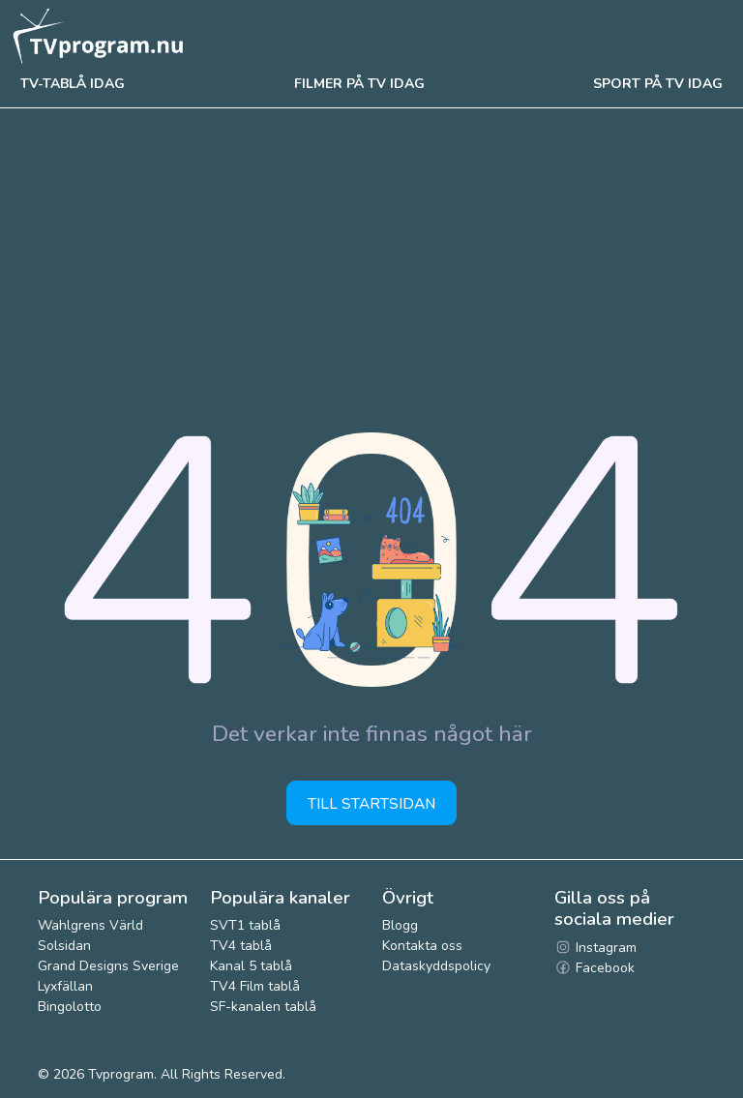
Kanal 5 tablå (251, 966)
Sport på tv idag (658, 83)
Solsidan (64, 945)
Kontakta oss (422, 945)
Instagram (595, 947)
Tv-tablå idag (72, 83)
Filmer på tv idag (359, 83)
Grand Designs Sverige (108, 966)
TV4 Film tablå (255, 986)
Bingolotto (70, 1006)
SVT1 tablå (245, 925)
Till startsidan (371, 803)
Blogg (400, 925)
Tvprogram (121, 1074)
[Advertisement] (371, 253)
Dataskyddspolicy (436, 966)
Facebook (594, 968)
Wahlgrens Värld (90, 925)
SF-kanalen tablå (263, 1006)
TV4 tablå (241, 945)
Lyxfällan (65, 986)
